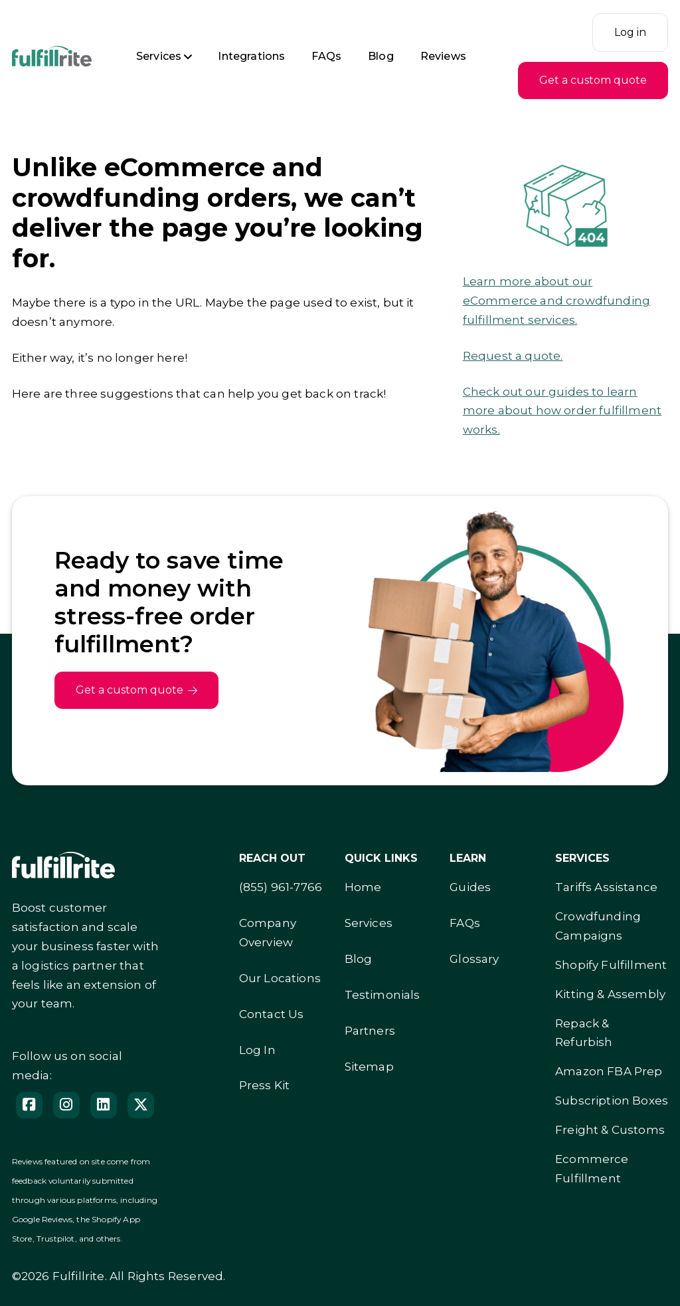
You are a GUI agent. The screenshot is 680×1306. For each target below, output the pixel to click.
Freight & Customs (610, 1129)
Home (363, 887)
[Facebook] (29, 1105)
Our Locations (280, 978)
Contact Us (271, 1014)
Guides (470, 887)
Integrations (251, 56)
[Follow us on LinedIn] (103, 1105)
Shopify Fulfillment (611, 965)
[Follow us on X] (141, 1105)
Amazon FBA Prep (609, 1071)
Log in (630, 32)
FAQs (326, 56)
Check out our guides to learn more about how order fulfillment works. (562, 411)
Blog (381, 56)
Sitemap (369, 1066)
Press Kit (264, 1085)
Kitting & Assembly (610, 994)
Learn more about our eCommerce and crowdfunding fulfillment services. (556, 300)
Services (158, 56)
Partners (370, 1030)
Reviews (443, 56)
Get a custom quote (593, 80)
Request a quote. (513, 355)
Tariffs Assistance (606, 887)
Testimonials (382, 994)
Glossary (474, 959)
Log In (257, 1050)
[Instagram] (66, 1105)
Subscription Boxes (611, 1100)
